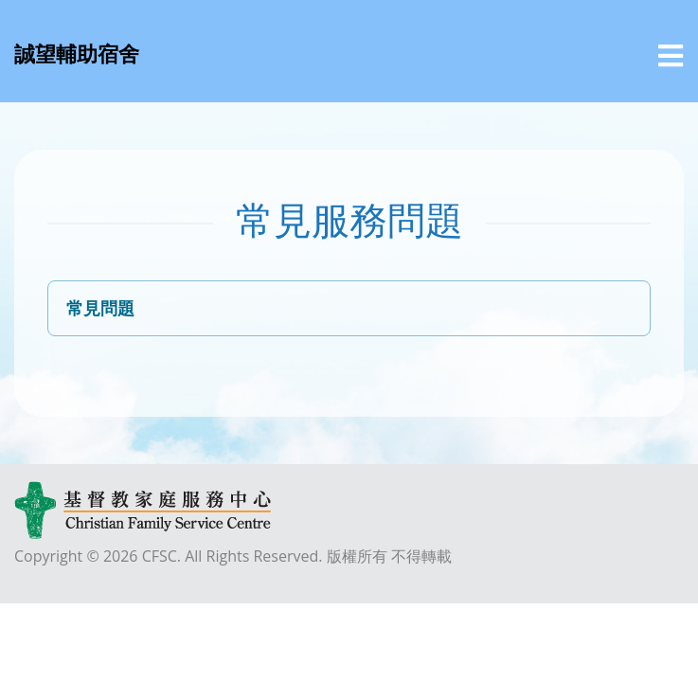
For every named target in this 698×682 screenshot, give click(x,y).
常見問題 (100, 307)
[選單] (670, 56)
